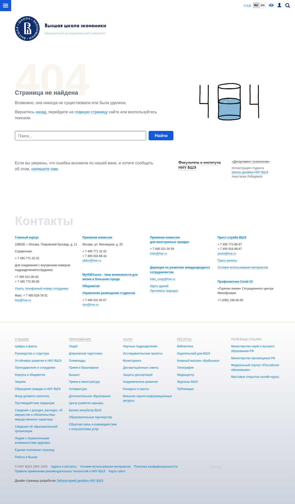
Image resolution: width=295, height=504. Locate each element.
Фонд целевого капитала (32, 396)
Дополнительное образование (90, 396)
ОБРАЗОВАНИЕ (80, 339)
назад (40, 112)
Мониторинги (132, 360)
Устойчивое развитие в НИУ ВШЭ (38, 360)
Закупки (20, 382)
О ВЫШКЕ (22, 339)
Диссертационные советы (141, 367)
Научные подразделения (140, 346)
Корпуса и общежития (30, 375)
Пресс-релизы (227, 260)
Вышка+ (74, 375)
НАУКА (128, 339)
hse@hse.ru (23, 300)
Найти (161, 135)
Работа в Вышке (26, 457)
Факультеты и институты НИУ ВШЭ (199, 165)
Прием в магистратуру (84, 382)
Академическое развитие (140, 382)
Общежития (91, 286)
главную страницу (91, 112)
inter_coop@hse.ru (162, 279)
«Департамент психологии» (251, 161)
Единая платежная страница (35, 450)
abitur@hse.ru (91, 260)
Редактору (216, 466)
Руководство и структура (32, 353)
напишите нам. (45, 169)
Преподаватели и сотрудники (35, 367)
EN (262, 5)
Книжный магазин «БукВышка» (198, 360)
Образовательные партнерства (90, 417)
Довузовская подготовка (85, 353)
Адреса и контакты (64, 466)
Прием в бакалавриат (84, 367)
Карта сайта (117, 471)
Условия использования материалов (243, 267)
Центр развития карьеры (86, 403)
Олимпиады (77, 360)
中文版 (247, 5)
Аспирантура (78, 389)
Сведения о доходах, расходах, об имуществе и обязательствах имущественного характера (39, 415)
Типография (185, 367)
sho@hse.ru (90, 304)
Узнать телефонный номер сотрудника (41, 288)
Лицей (73, 346)
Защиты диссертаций (138, 375)
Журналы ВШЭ (187, 382)
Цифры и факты (26, 346)
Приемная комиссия (97, 237)
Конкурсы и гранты (136, 389)
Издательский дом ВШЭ (193, 353)
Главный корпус (27, 237)
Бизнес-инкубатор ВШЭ (85, 410)
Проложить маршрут (164, 291)
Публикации (185, 389)
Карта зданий (159, 286)
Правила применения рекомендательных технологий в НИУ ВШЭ (60, 471)
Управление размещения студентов (108, 293)
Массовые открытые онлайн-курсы (255, 377)
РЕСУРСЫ (184, 339)
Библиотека (185, 346)
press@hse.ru (227, 253)
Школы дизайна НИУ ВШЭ (250, 172)
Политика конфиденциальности (156, 466)
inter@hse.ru (158, 253)
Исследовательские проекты (143, 353)
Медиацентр (185, 375)
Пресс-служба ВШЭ (232, 237)
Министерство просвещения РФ (253, 358)
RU (256, 5)
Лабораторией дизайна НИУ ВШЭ (80, 480)
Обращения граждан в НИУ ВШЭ (38, 389)
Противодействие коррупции (35, 403)
